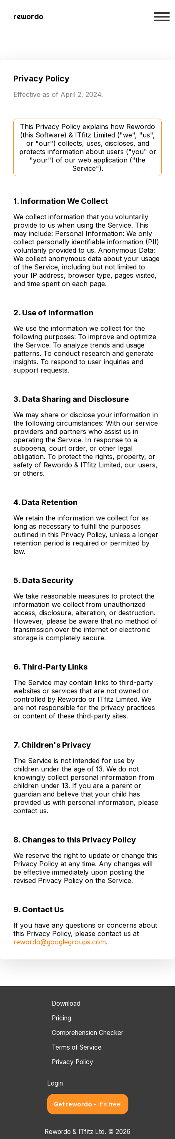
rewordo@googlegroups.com (59, 942)
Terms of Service (77, 1047)
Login (55, 1083)
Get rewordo (88, 1104)
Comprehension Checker (87, 1033)
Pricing (61, 1018)
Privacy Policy (72, 1062)
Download (66, 1003)
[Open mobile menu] (161, 16)
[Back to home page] (28, 16)
